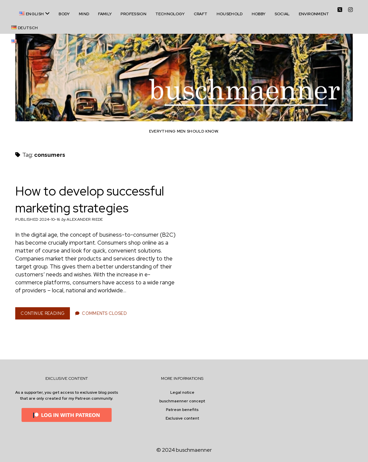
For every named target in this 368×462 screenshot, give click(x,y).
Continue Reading (45, 314)
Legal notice (182, 392)
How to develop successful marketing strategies (89, 199)
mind (84, 14)
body (64, 14)
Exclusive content (182, 418)
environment (314, 14)
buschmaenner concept (182, 401)
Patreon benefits (182, 409)
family (105, 14)
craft (201, 14)
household (230, 14)
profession (133, 14)
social (282, 14)
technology (170, 14)
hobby (259, 14)
